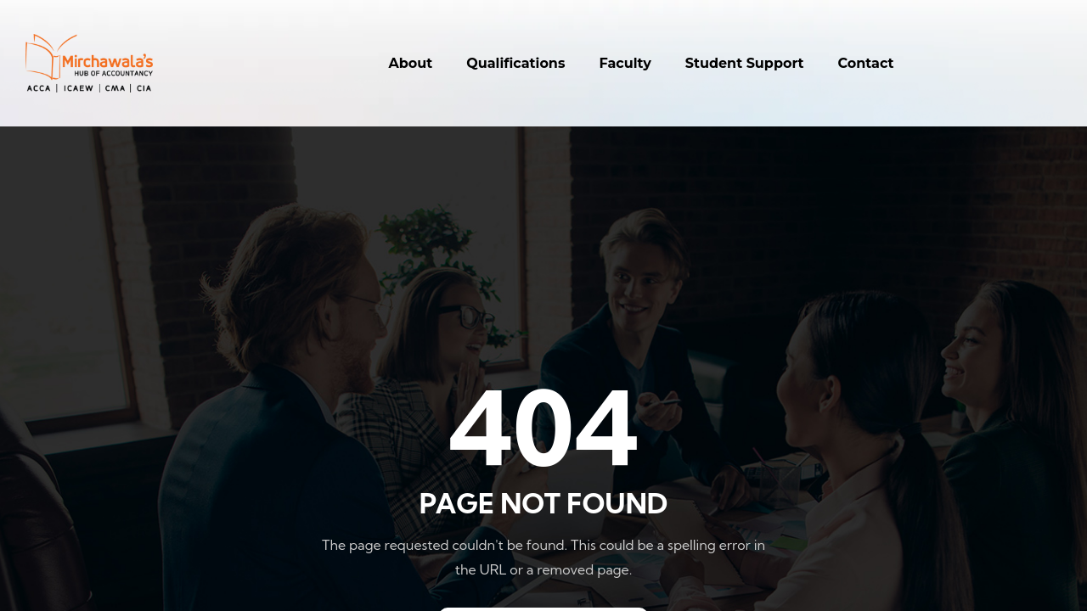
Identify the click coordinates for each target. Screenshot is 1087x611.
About (411, 63)
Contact (866, 63)
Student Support (744, 63)
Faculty (625, 63)
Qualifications (515, 63)
